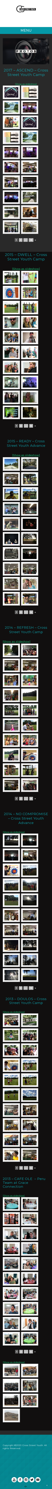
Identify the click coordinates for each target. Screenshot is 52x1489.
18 (31, 240)
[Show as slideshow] (26, 84)
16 (31, 988)
